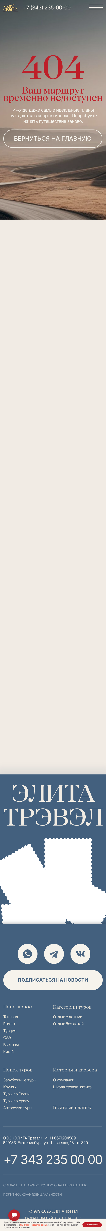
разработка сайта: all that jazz (53, 1218)
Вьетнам (11, 1044)
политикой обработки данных (33, 1225)
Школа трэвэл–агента (72, 1087)
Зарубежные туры (19, 1080)
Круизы (10, 1087)
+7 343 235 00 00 (53, 1159)
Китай (8, 1051)
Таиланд (10, 1016)
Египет (9, 1023)
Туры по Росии (16, 1094)
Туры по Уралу (16, 1100)
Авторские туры (17, 1107)
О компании (63, 1080)
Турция (9, 1030)
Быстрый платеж (72, 1107)
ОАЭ (7, 1037)
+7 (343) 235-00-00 (47, 7)
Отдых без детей (68, 1023)
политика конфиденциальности (32, 1195)
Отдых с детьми (67, 1016)
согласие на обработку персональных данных (45, 1185)
